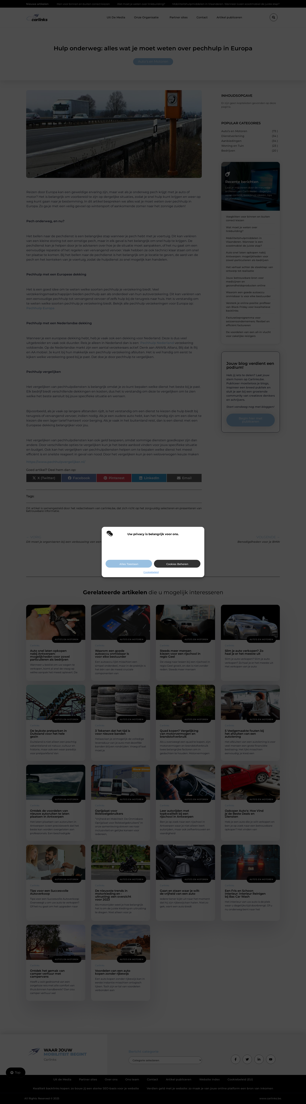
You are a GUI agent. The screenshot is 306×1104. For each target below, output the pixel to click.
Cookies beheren (177, 564)
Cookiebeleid (151, 572)
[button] (198, 534)
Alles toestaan (128, 564)
